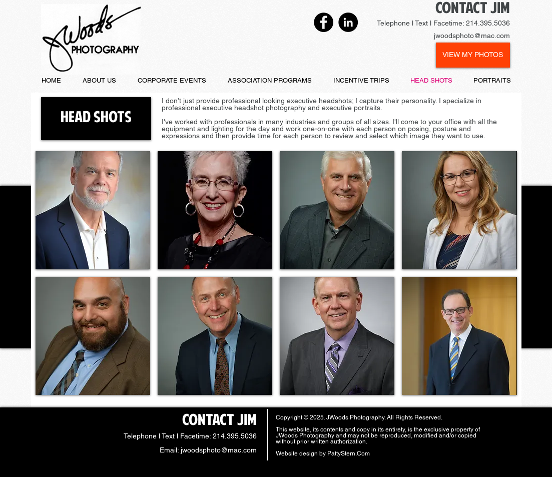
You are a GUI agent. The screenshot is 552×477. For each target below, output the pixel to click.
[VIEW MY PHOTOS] (473, 55)
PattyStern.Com (348, 453)
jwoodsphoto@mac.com (219, 450)
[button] (96, 118)
